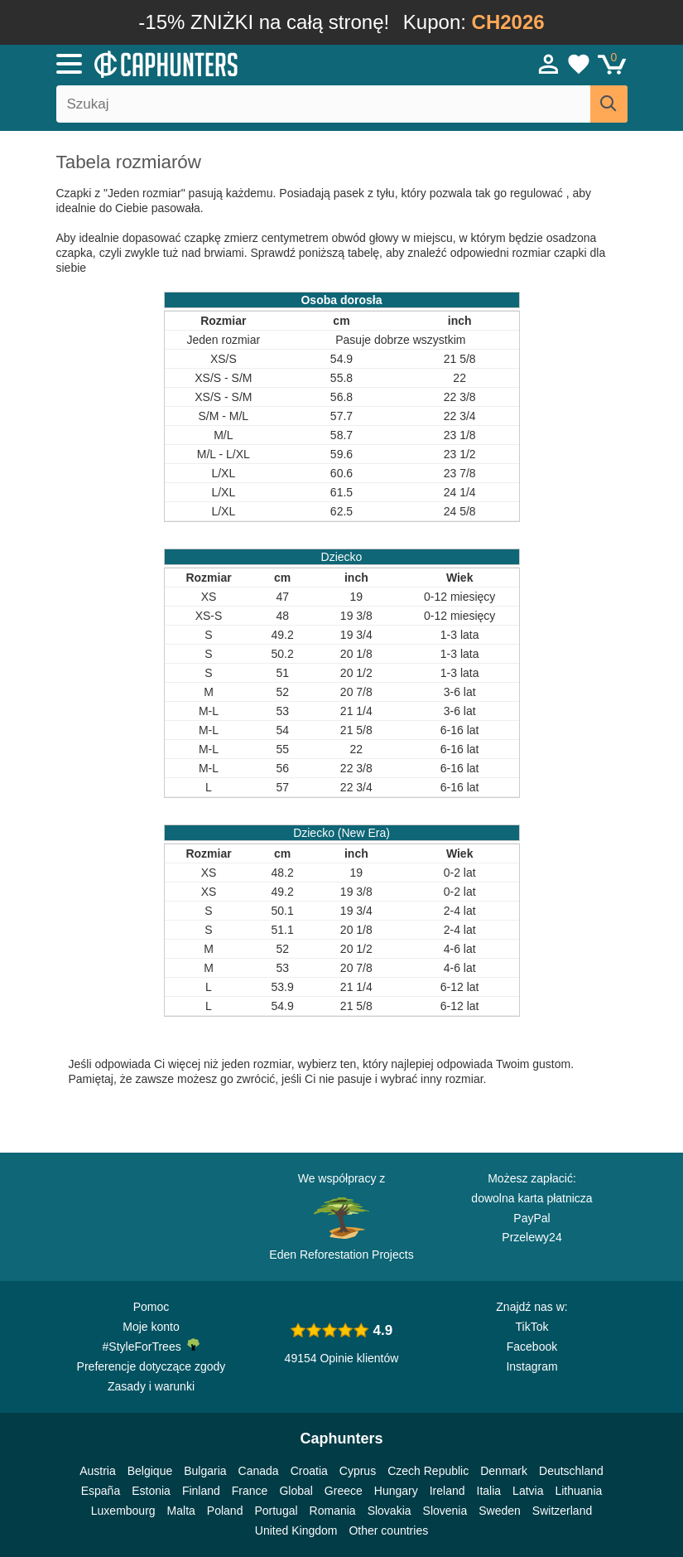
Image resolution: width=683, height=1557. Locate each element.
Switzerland (562, 1510)
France (250, 1490)
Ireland (447, 1490)
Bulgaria (205, 1470)
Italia (489, 1490)
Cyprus (357, 1470)
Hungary (396, 1490)
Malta (181, 1510)
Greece (344, 1490)
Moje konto (151, 1326)
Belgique (150, 1470)
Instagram (531, 1366)
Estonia (151, 1490)
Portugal (275, 1510)
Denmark (503, 1470)
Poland (225, 1510)
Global (295, 1490)
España (100, 1490)
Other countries (388, 1530)
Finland (201, 1490)
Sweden (500, 1510)
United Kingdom (296, 1530)
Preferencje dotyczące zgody (151, 1366)
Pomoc (151, 1306)
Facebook (532, 1346)
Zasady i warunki (151, 1386)
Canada (258, 1470)
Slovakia (389, 1510)
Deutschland (571, 1470)
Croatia (309, 1470)
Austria (97, 1470)
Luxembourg (123, 1510)
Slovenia (445, 1510)
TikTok (532, 1326)
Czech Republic (428, 1470)
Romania (333, 1510)
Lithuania (578, 1490)
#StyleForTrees (151, 1345)
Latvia (527, 1490)
